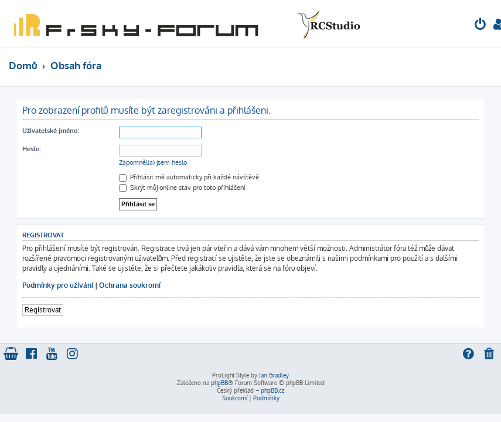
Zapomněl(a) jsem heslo (153, 162)
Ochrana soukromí (130, 285)
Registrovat (43, 309)
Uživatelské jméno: (50, 131)
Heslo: (31, 149)
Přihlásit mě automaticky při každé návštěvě (189, 177)
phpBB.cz (272, 390)
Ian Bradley (274, 375)
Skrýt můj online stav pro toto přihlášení (182, 187)
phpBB (219, 382)
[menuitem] (480, 25)
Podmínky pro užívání (57, 285)
